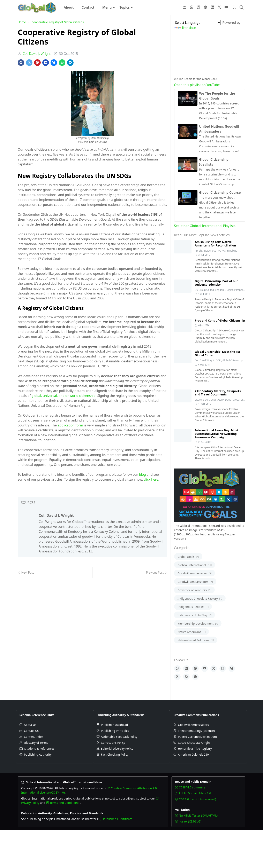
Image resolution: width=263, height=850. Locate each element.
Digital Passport (235, 290)
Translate (185, 27)
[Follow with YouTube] (226, 7)
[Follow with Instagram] (198, 7)
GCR (218, 360)
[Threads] (177, 677)
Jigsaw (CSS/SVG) (188, 821)
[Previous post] (129, 572)
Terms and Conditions (63, 803)
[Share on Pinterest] (37, 62)
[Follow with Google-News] (184, 7)
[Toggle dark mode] (234, 7)
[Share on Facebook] (21, 62)
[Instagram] (222, 668)
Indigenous (210, 250)
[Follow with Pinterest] (205, 7)
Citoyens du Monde (206, 399)
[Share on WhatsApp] (62, 62)
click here (151, 479)
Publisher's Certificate (116, 819)
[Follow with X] (219, 7)
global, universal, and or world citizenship (63, 395)
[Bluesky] (231, 668)
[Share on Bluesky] (54, 62)
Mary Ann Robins (227, 250)
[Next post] (55, 572)
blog (142, 474)
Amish (198, 250)
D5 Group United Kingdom (210, 290)
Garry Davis (225, 399)
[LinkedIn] (186, 668)
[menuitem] (69, 7)
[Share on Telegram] (70, 62)
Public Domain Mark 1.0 (193, 793)
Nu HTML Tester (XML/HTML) (196, 815)
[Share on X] (29, 62)
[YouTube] (204, 668)
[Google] (195, 677)
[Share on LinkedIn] (45, 62)
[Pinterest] (195, 668)
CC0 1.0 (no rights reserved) (195, 799)
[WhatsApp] (177, 668)
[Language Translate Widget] (197, 22)
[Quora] (186, 677)
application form (70, 425)
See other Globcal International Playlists (204, 225)
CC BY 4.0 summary (190, 787)
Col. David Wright (205, 360)
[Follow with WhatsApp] (191, 7)
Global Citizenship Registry (237, 360)
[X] (213, 668)
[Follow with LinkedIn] (212, 7)
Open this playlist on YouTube (197, 84)
